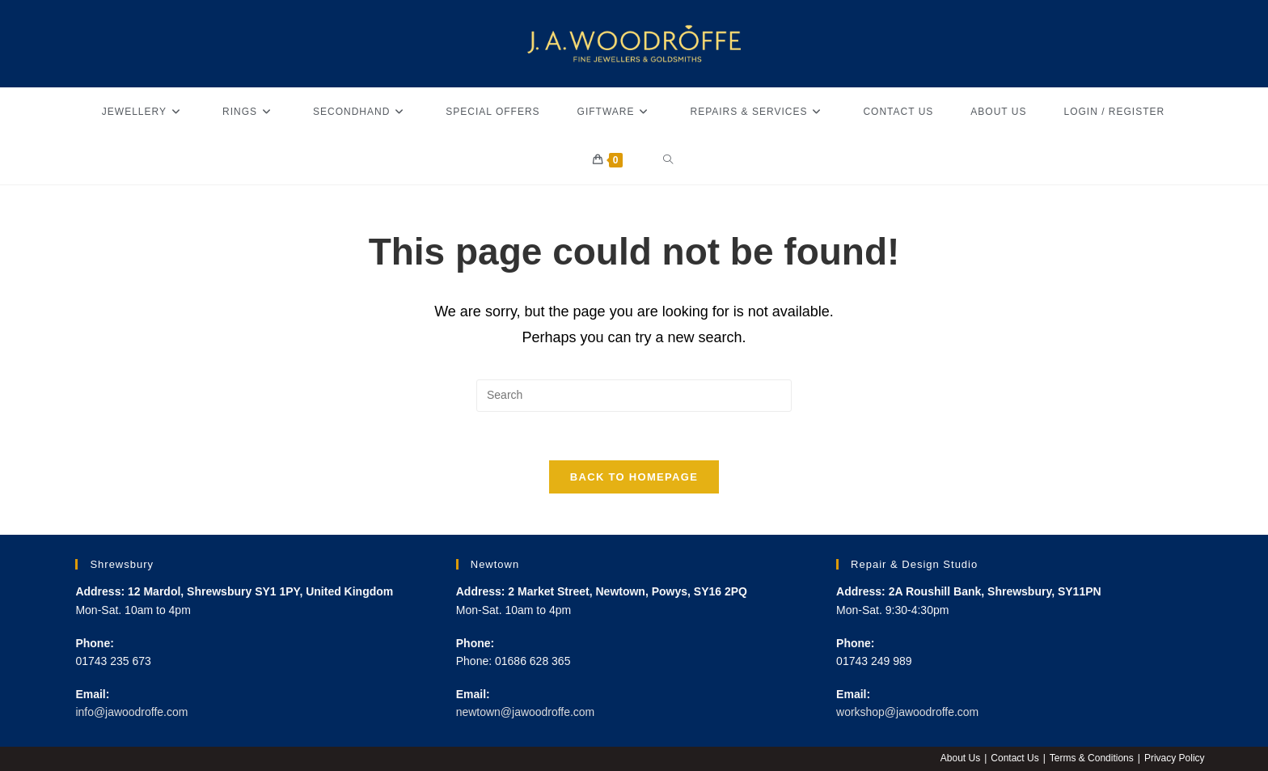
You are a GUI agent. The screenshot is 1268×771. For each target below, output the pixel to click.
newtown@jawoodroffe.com (525, 711)
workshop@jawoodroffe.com (907, 711)
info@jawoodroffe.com (131, 711)
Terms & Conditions (1092, 758)
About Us (960, 758)
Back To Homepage (634, 478)
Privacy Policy (1174, 758)
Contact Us (1014, 758)
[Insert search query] (634, 395)
